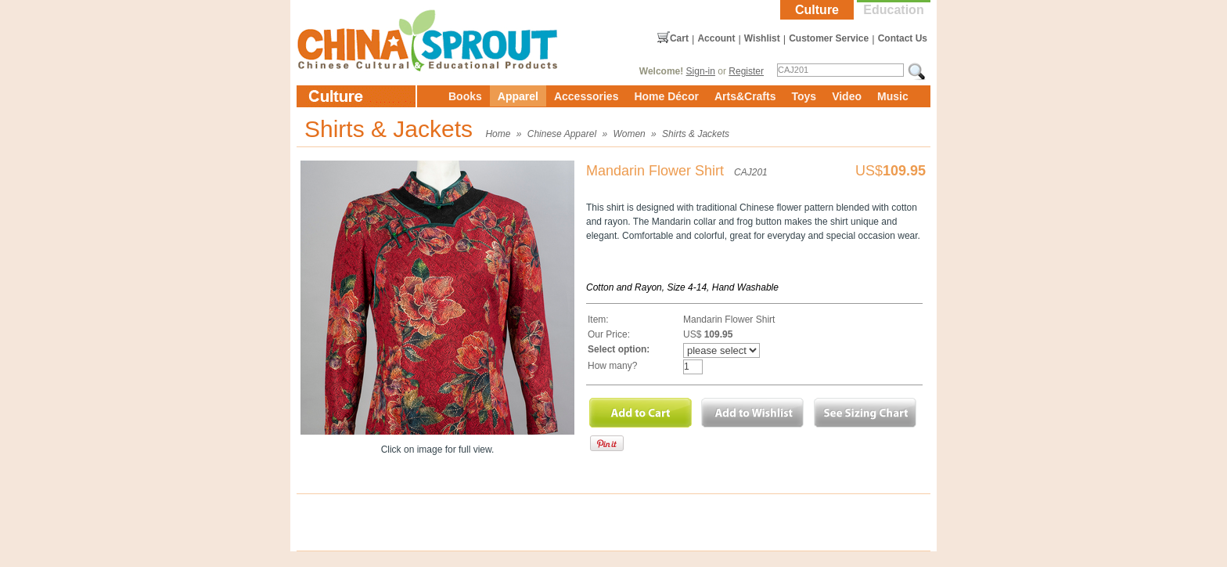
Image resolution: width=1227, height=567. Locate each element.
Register (746, 71)
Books (465, 96)
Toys (803, 96)
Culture (817, 9)
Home (497, 133)
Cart (679, 38)
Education (893, 9)
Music (893, 96)
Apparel (518, 96)
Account (716, 38)
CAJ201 (751, 172)
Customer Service (829, 38)
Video (847, 96)
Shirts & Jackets (695, 133)
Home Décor (666, 96)
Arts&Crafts (745, 96)
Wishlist (762, 38)
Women (629, 133)
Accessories (586, 96)
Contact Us (902, 38)
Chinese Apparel (561, 133)
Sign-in (700, 71)
